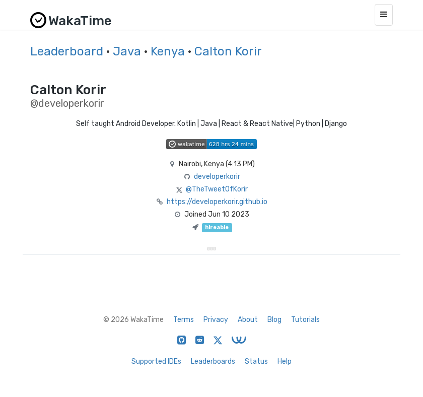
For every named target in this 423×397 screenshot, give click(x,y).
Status (256, 361)
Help (284, 361)
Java (127, 51)
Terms (183, 319)
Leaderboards (213, 361)
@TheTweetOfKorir (217, 189)
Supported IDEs (156, 361)
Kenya (168, 51)
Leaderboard (66, 51)
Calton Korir (228, 51)
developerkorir (217, 176)
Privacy (215, 319)
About (248, 319)
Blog (274, 319)
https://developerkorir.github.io (217, 201)
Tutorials (305, 319)
